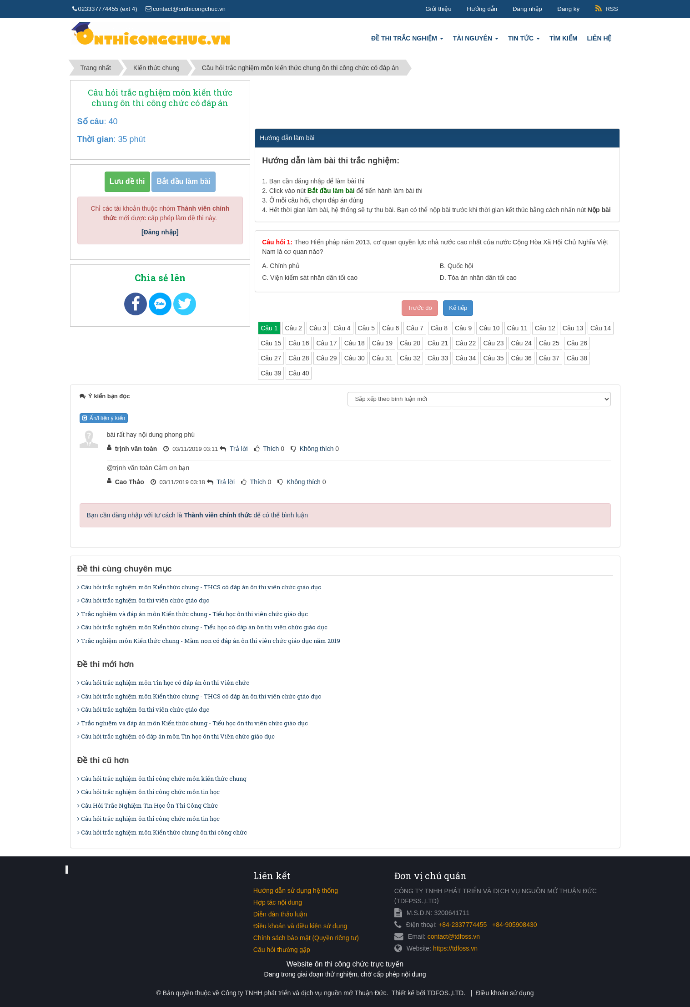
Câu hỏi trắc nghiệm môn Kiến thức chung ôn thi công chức (162, 832)
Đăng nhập (527, 8)
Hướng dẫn (482, 8)
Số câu (90, 121)
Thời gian (95, 139)
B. (456, 265)
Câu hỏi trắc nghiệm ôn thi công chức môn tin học (148, 792)
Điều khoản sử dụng (505, 993)
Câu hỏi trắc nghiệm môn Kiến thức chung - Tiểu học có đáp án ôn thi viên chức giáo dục (202, 627)
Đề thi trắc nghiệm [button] (407, 41)
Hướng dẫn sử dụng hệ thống (295, 890)
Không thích (317, 448)
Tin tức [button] (524, 41)
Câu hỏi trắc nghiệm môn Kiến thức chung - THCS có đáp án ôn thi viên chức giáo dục (199, 587)
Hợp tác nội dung (277, 902)
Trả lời (239, 448)
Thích (271, 448)
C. (310, 277)
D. (478, 277)
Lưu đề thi (127, 181)
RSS (611, 8)
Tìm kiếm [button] (563, 38)
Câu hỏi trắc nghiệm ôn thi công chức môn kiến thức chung (162, 778)
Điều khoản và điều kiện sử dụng (300, 926)
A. (281, 265)
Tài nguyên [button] (476, 41)
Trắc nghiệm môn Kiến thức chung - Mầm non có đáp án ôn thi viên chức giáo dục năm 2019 (208, 641)
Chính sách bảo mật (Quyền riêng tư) (306, 937)
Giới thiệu (438, 8)
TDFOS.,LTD (445, 993)
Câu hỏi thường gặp (281, 949)
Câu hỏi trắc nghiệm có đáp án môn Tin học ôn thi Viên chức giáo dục (176, 736)
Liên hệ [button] (599, 38)
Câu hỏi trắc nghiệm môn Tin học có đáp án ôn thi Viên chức (163, 682)
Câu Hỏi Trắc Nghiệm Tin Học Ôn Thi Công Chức (147, 805)
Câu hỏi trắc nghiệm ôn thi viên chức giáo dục (143, 600)
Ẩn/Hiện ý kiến (104, 418)
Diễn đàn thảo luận (280, 914)
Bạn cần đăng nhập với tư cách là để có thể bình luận (197, 515)
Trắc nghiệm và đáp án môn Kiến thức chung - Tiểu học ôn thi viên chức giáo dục (192, 614)
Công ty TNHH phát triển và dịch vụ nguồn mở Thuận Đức (303, 993)
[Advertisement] (437, 103)
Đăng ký (568, 8)
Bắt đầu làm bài (183, 181)
